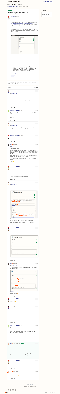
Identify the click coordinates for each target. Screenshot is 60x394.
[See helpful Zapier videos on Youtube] (15, 390)
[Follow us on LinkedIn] (10, 390)
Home (8, 6)
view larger (12, 218)
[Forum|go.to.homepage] (14, 1)
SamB (11, 343)
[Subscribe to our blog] (12, 390)
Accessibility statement (33, 386)
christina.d (11, 306)
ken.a (11, 144)
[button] (47, 1)
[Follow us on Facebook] (8, 390)
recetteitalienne (13, 16)
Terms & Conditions (26, 386)
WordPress (12, 75)
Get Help (9, 4)
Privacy (53, 392)
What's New (21, 4)
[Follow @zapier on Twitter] (13, 390)
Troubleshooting (15, 6)
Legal (51, 392)
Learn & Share (14, 4)
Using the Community (45, 14)
